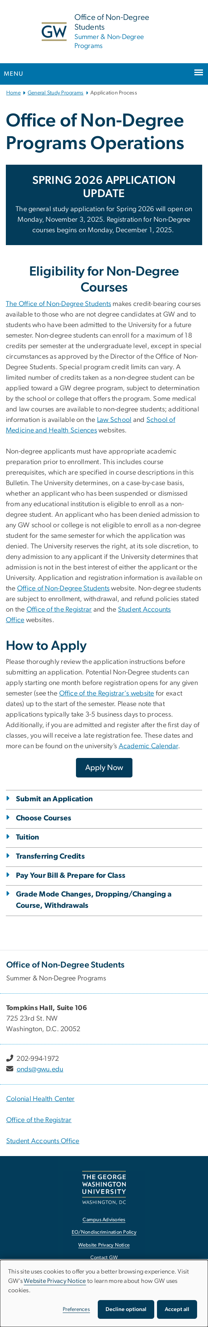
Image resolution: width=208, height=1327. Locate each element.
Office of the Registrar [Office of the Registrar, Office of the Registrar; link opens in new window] (39, 1120)
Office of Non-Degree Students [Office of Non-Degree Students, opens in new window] (63, 588)
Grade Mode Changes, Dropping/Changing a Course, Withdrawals (94, 900)
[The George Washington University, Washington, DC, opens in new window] (104, 1187)
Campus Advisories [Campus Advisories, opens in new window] (104, 1219)
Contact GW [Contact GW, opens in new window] (104, 1257)
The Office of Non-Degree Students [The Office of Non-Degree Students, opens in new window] (58, 304)
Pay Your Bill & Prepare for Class (70, 875)
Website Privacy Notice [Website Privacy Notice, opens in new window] (104, 1245)
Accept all (177, 1309)
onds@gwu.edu (40, 1069)
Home (13, 93)
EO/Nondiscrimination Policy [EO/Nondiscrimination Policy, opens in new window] (104, 1232)
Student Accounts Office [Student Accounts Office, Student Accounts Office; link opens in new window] (42, 1141)
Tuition (27, 837)
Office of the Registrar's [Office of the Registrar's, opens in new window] (95, 693)
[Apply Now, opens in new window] (104, 767)
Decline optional (126, 1309)
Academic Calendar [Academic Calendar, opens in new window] (148, 746)
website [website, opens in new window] (142, 693)
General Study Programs (56, 93)
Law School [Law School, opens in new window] (114, 419)
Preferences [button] (76, 1309)
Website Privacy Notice (55, 1281)
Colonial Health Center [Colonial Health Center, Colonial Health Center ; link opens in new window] (40, 1099)
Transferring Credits (50, 856)
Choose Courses (44, 818)
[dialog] (104, 1293)
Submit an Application (54, 799)
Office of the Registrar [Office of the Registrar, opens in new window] (59, 609)
